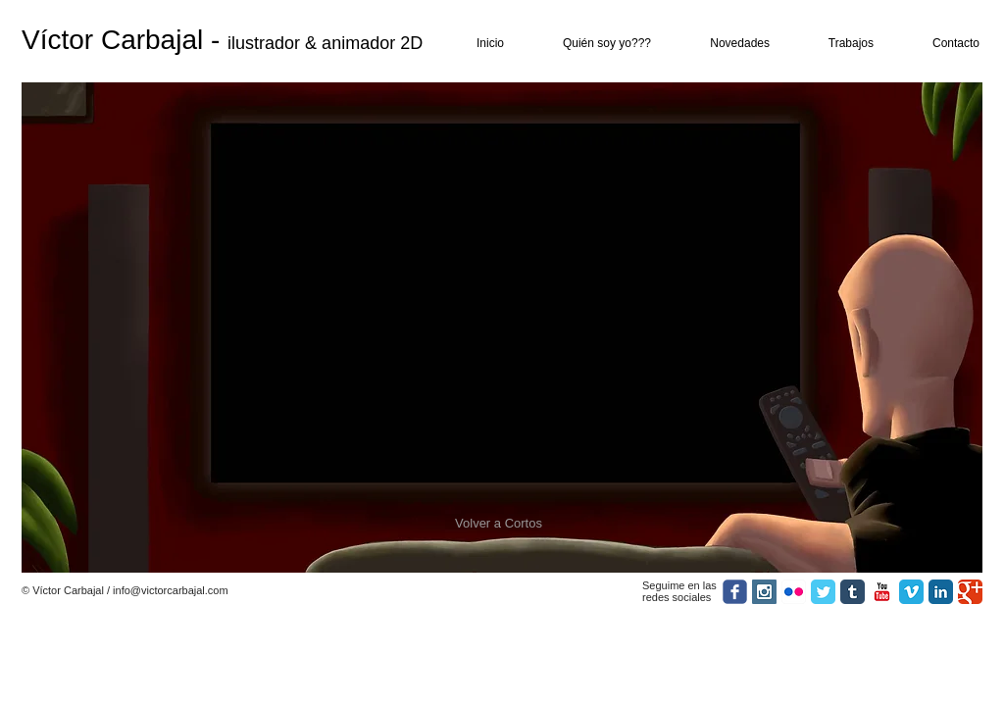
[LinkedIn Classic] (941, 592)
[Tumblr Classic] (852, 592)
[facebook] (735, 592)
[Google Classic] (970, 592)
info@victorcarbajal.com (170, 590)
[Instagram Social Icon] (764, 592)
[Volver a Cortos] (498, 523)
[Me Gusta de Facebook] (404, 592)
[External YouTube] (502, 302)
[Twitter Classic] (823, 592)
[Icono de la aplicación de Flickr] (793, 592)
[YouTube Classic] (882, 592)
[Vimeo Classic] (911, 592)
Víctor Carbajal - (124, 40)
